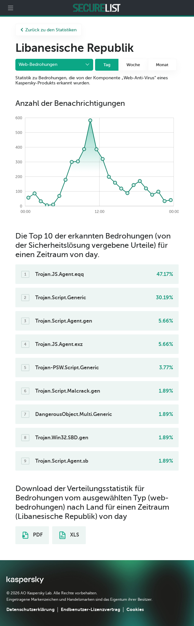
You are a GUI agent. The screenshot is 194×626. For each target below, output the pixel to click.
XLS (69, 535)
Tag (106, 64)
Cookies (135, 609)
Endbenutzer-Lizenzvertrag (90, 609)
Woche (133, 64)
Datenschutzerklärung (30, 609)
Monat (162, 64)
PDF (32, 535)
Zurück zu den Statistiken (48, 29)
